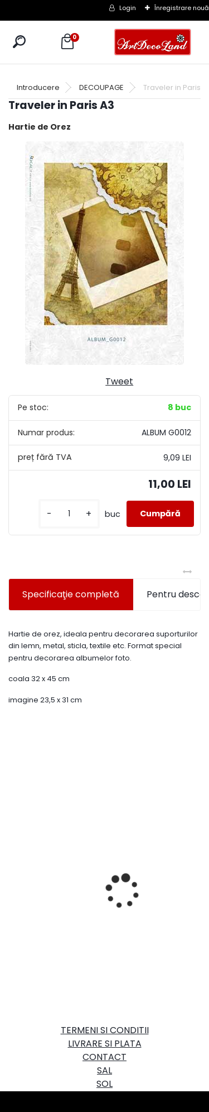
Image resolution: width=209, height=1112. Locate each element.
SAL (104, 1070)
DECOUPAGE (101, 87)
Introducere (38, 87)
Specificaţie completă (70, 594)
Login (127, 7)
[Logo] (153, 42)
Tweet (119, 381)
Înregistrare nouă (181, 7)
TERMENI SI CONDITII (105, 1030)
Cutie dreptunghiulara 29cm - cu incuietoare (52, 851)
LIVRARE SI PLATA (105, 1043)
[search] (19, 42)
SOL (104, 1083)
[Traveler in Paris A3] (104, 253)
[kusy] (69, 514)
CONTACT (104, 1057)
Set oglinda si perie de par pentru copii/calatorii (143, 882)
